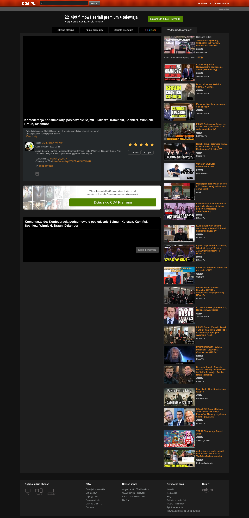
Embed (134, 152)
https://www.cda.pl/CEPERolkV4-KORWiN (71, 161)
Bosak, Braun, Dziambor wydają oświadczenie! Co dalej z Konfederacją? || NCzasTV (211, 146)
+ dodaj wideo (223, 9)
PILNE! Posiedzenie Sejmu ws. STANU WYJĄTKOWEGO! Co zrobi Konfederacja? (211, 126)
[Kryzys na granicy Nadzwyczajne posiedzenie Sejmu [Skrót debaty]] (179, 72)
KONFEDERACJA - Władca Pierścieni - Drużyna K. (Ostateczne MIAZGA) (209, 350)
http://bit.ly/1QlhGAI (58, 159)
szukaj (94, 3)
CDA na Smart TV (94, 504)
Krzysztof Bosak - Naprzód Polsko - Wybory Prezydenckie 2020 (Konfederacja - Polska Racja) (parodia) (211, 371)
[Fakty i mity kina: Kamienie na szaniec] (179, 396)
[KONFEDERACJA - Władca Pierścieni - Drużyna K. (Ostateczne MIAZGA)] (179, 354)
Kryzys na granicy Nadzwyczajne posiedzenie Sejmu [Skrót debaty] (209, 67)
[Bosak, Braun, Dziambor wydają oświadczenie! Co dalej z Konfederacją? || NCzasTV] (179, 151)
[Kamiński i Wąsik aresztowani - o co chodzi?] (179, 111)
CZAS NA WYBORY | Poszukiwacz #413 (206, 165)
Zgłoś (147, 152)
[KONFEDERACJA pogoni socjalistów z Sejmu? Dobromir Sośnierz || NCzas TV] (179, 233)
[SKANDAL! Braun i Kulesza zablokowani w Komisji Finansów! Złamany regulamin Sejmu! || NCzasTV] (179, 416)
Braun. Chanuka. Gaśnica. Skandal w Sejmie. (209, 85)
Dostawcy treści (93, 500)
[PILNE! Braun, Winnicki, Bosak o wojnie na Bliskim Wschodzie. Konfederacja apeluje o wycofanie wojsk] (179, 334)
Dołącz (165, 18)
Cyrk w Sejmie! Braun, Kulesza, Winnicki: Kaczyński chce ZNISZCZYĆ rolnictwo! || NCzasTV (211, 250)
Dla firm (125, 500)
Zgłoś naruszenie (175, 507)
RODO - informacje (175, 504)
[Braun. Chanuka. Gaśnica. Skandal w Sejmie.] (179, 91)
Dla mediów (91, 493)
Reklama (90, 507)
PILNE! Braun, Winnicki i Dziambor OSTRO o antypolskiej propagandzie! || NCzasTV (210, 291)
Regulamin (172, 493)
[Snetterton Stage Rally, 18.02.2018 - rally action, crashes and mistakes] (179, 44)
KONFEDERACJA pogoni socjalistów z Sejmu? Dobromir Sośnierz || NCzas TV (211, 228)
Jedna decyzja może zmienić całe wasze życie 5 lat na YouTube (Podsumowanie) (210, 453)
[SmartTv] (41, 496)
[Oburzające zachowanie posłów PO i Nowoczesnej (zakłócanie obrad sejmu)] (179, 191)
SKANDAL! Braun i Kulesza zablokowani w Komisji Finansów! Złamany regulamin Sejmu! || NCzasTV (211, 413)
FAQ (169, 496)
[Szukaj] (64, 3)
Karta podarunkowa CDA (133, 496)
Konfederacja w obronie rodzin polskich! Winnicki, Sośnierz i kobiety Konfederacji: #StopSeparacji (211, 208)
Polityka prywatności (176, 500)
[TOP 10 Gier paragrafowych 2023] (179, 438)
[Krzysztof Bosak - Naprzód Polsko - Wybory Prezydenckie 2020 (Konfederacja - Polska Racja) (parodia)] (179, 374)
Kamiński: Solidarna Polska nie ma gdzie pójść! (211, 268)
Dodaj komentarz (147, 249)
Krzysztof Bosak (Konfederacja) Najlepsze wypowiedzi (211, 308)
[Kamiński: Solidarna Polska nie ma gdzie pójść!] (179, 275)
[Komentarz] (92, 237)
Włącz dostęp (32, 136)
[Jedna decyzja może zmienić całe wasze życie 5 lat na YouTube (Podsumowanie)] (179, 458)
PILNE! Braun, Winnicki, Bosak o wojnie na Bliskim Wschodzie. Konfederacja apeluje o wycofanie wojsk (211, 331)
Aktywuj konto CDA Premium (135, 489)
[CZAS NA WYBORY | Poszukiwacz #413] (179, 171)
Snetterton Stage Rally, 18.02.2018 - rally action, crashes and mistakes (208, 43)
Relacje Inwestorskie (95, 489)
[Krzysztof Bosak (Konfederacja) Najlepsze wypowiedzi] (179, 315)
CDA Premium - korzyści (133, 493)
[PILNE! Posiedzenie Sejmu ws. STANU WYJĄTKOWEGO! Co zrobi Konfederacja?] (179, 131)
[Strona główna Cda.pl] (29, 3)
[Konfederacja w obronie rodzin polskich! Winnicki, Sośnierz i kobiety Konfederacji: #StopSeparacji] (179, 211)
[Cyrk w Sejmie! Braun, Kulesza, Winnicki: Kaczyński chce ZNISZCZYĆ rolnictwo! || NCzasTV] (179, 253)
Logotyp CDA (92, 496)
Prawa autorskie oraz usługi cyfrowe (183, 511)
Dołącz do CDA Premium (113, 202)
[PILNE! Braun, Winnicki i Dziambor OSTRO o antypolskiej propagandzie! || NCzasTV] (179, 295)
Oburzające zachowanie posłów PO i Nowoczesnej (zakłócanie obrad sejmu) (211, 186)
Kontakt (170, 489)
